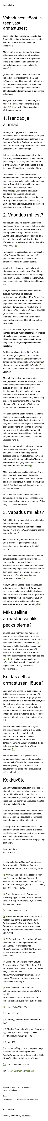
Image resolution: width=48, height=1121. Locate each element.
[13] (7, 659)
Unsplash (29, 1071)
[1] (10, 68)
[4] (16, 245)
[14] (5, 720)
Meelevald (28, 1087)
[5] (11, 307)
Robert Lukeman (14, 1071)
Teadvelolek (21, 1100)
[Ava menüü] (43, 5)
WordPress (26, 1116)
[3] (14, 191)
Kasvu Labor (8, 5)
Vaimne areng (32, 1100)
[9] (11, 530)
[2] (10, 107)
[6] (22, 359)
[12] (37, 643)
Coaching (7, 1100)
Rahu (13, 1100)
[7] (40, 365)
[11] (39, 604)
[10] (23, 578)
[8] (31, 466)
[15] (14, 749)
